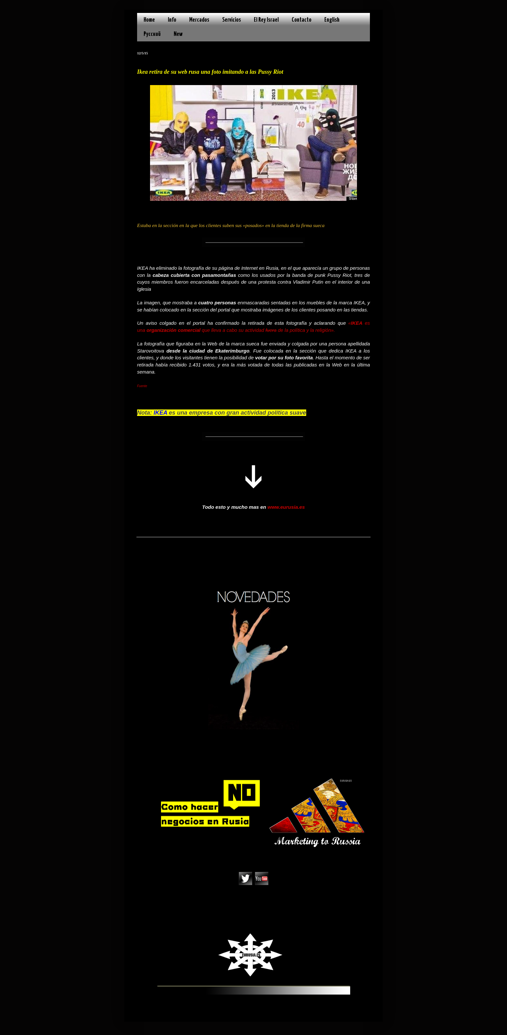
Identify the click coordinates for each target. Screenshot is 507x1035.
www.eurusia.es (286, 507)
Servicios (231, 20)
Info (172, 20)
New (178, 34)
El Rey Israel (266, 20)
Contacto (301, 20)
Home (149, 20)
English (332, 20)
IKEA (358, 323)
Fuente (142, 386)
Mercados (199, 20)
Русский (152, 34)
